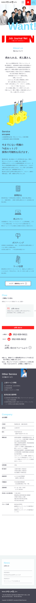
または (16, 347)
